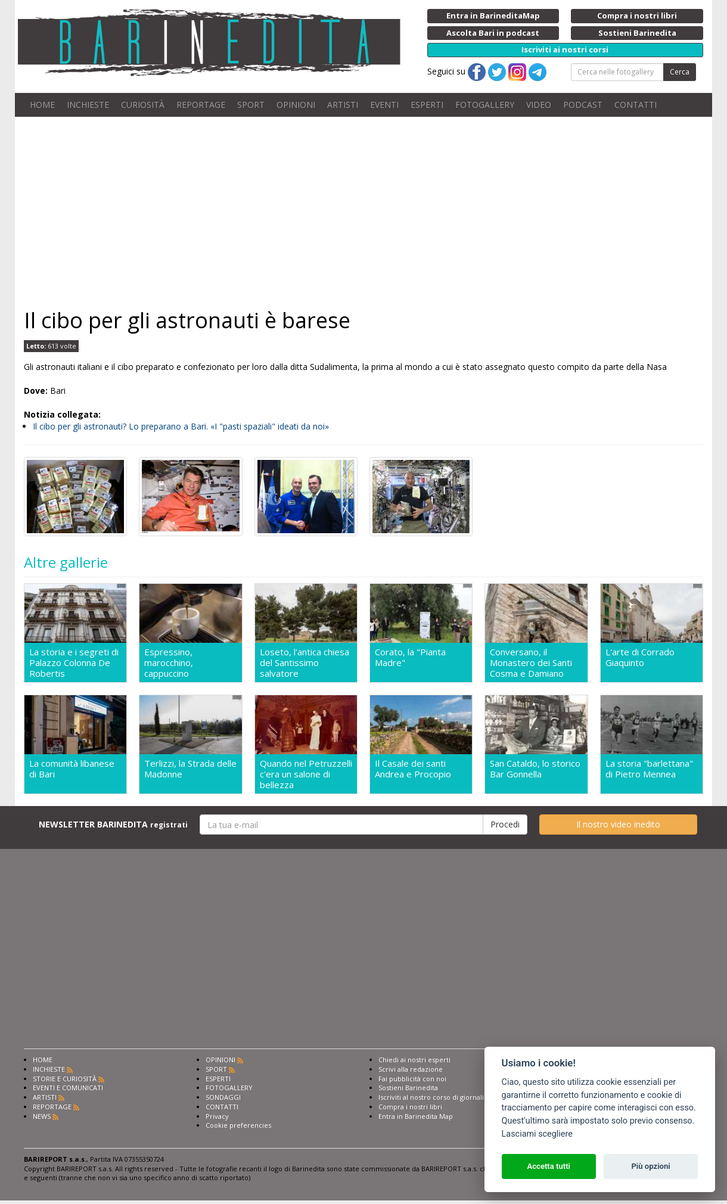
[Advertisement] (363, 212)
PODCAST (582, 104)
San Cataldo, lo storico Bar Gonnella (535, 769)
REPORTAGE (200, 104)
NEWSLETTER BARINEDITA (113, 824)
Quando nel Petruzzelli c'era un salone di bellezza (306, 774)
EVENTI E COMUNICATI (68, 1087)
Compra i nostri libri (410, 1106)
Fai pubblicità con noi (412, 1078)
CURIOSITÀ (142, 104)
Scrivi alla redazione (410, 1069)
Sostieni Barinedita (408, 1087)
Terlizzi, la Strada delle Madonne (190, 769)
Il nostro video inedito (618, 824)
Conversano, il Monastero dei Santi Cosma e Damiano (531, 662)
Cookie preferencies (238, 1125)
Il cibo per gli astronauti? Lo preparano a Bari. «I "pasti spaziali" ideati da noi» (181, 426)
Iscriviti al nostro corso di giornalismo (438, 1097)
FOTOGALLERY (484, 104)
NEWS (42, 1116)
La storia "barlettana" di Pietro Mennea (649, 769)
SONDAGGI (223, 1097)
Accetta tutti (548, 1166)
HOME (42, 104)
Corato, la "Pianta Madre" (410, 657)
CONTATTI (635, 104)
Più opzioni (650, 1166)
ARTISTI (342, 104)
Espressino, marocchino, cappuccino (168, 662)
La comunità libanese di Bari (71, 769)
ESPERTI (427, 104)
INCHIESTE (88, 104)
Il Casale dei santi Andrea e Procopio (413, 769)
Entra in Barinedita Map (415, 1116)
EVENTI (384, 104)
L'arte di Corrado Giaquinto (640, 657)
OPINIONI (295, 104)
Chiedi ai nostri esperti (414, 1059)
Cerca (679, 72)
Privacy (217, 1116)
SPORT (251, 104)
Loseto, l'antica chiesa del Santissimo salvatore (304, 662)
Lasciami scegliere (537, 1134)
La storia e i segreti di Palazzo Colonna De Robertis (74, 662)
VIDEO (538, 104)
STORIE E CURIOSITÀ (65, 1078)
